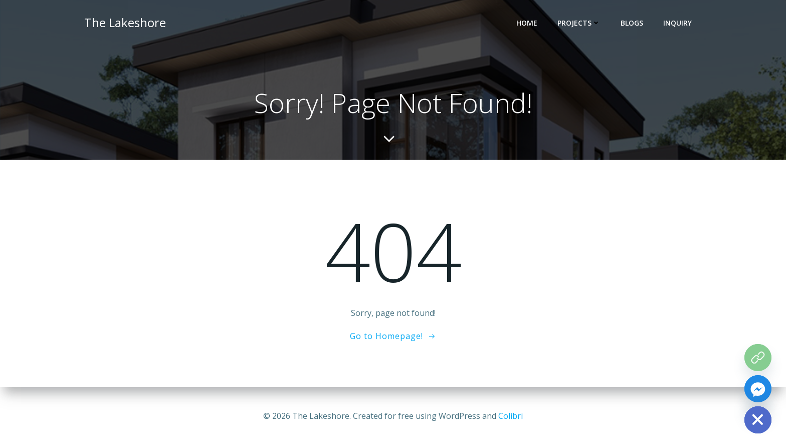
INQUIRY (677, 23)
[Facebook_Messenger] (757, 388)
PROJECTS (579, 23)
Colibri (510, 415)
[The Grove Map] (757, 357)
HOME (526, 23)
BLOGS (632, 23)
